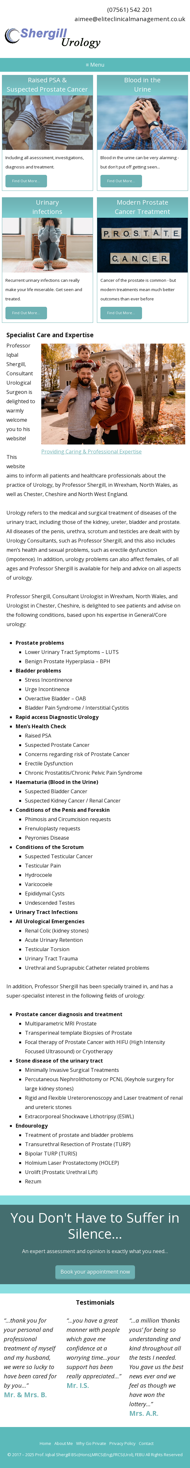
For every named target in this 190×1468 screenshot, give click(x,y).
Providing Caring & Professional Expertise (91, 451)
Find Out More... (26, 181)
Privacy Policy (122, 1443)
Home (45, 1443)
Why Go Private (91, 1443)
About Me (63, 1443)
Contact (146, 1443)
